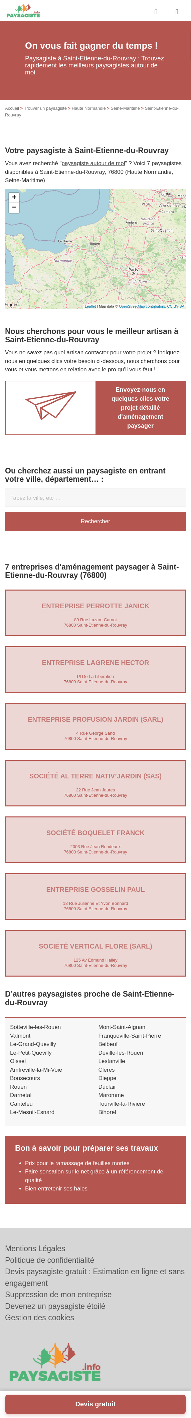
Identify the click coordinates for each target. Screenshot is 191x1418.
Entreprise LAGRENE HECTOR (95, 662)
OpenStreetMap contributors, (143, 306)
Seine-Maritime (125, 108)
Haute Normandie (89, 108)
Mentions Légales (35, 1248)
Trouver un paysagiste (45, 108)
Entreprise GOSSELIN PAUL (95, 889)
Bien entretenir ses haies (56, 1188)
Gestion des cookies (39, 1317)
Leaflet (90, 306)
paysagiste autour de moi (93, 163)
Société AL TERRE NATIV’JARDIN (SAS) (95, 776)
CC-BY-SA (175, 306)
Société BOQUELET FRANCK (95, 832)
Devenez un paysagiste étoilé (55, 1306)
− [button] (14, 208)
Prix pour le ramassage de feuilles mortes (77, 1163)
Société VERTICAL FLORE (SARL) (95, 946)
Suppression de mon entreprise (58, 1294)
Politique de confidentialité (49, 1260)
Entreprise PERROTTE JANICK (95, 606)
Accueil (12, 108)
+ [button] (14, 198)
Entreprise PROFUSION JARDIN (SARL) (95, 719)
